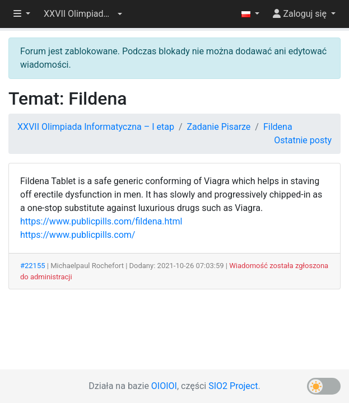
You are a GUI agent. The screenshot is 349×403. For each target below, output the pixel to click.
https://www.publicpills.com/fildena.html (101, 221)
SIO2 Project (233, 386)
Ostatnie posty (303, 140)
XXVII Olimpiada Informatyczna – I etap (95, 126)
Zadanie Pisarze (218, 126)
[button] (83, 14)
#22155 (32, 265)
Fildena (277, 126)
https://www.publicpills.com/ (77, 234)
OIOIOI (164, 386)
